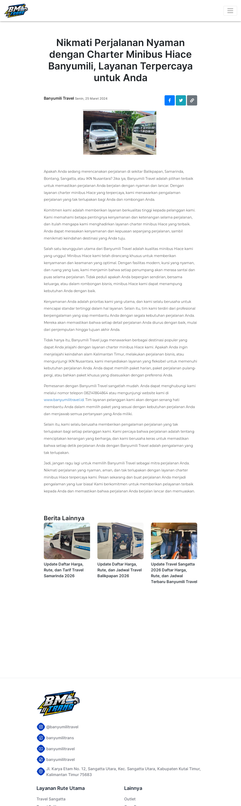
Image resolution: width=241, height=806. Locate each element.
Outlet (130, 798)
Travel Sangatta (51, 798)
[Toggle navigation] (230, 11)
